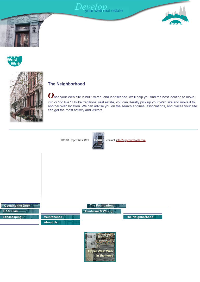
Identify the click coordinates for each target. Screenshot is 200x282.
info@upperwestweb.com (130, 140)
